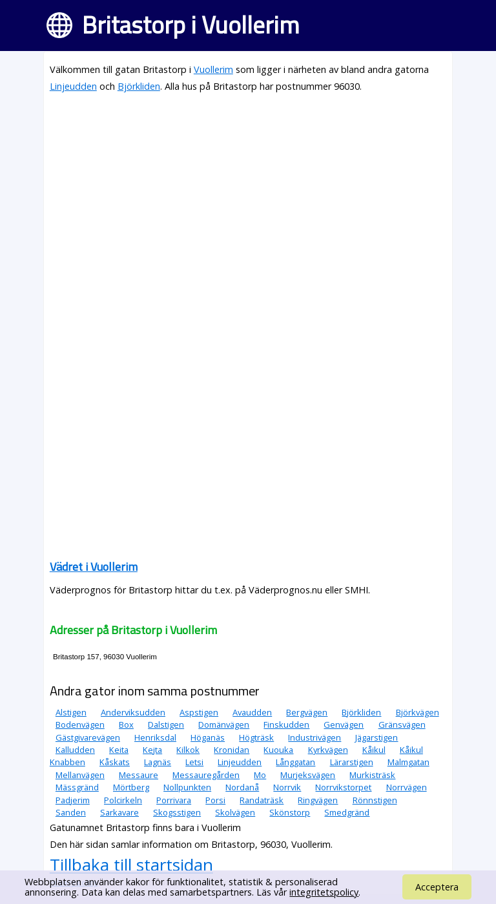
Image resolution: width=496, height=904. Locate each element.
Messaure (138, 775)
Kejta (152, 749)
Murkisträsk (372, 775)
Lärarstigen (351, 762)
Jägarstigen (376, 737)
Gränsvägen (402, 724)
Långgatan (295, 762)
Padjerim (73, 800)
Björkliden (139, 86)
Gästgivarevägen (88, 737)
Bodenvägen (80, 724)
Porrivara (173, 800)
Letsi (194, 762)
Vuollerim (213, 69)
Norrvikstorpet (343, 787)
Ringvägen (318, 800)
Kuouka (278, 749)
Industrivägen (314, 737)
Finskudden (286, 724)
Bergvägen (306, 712)
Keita (119, 749)
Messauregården (206, 775)
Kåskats (114, 762)
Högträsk (256, 737)
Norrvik (287, 787)
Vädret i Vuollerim (94, 566)
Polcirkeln (123, 800)
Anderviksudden (133, 712)
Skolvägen (235, 812)
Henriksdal (155, 737)
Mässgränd (77, 787)
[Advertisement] (248, 195)
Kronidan (231, 749)
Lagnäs (157, 762)
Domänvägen (223, 724)
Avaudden (252, 712)
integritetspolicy (323, 892)
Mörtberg (131, 787)
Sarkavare (119, 812)
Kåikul (374, 749)
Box (126, 724)
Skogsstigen (177, 812)
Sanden (71, 812)
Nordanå (242, 787)
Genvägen (344, 724)
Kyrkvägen (328, 749)
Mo (260, 775)
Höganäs (208, 737)
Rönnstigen (375, 800)
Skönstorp (289, 812)
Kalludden (75, 749)
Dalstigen (166, 724)
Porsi (215, 800)
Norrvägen (406, 787)
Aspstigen (199, 712)
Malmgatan (408, 762)
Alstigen (71, 712)
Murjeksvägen (307, 775)
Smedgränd (346, 812)
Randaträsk (262, 800)
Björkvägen (417, 712)
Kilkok (188, 749)
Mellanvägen (80, 775)
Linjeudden (73, 86)
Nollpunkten (187, 787)
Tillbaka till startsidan (131, 864)
